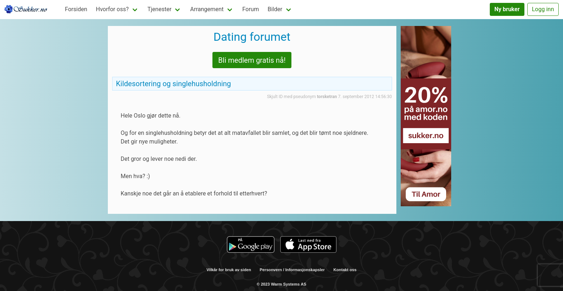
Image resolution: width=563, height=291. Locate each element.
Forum (250, 9)
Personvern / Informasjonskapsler (292, 270)
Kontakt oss (344, 270)
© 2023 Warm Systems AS (281, 284)
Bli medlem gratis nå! (252, 60)
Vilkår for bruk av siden (229, 270)
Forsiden (76, 9)
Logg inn (543, 9)
